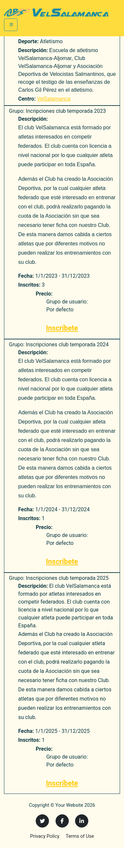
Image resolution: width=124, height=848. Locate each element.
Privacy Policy (45, 836)
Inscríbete (62, 328)
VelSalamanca (54, 99)
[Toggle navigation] (11, 24)
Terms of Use (80, 836)
